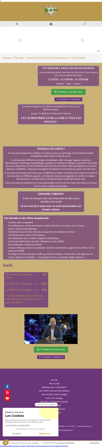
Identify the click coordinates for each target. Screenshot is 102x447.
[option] (51, 40)
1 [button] (98, 51)
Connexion (94, 443)
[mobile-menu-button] (85, 23)
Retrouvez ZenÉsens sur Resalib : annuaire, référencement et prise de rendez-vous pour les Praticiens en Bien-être (34, 446)
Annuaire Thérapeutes (66, 443)
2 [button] (100, 51)
